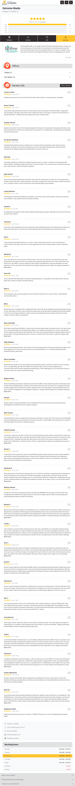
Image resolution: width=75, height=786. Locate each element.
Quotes (66, 38)
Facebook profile (12, 738)
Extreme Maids (11, 8)
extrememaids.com (13, 735)
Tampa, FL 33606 (13, 724)
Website (9, 38)
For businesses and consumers (12, 780)
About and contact (8, 775)
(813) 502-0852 (12, 731)
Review (28, 38)
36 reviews (42, 22)
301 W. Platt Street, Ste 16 (16, 727)
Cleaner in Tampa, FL (10, 11)
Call (47, 38)
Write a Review (65, 85)
